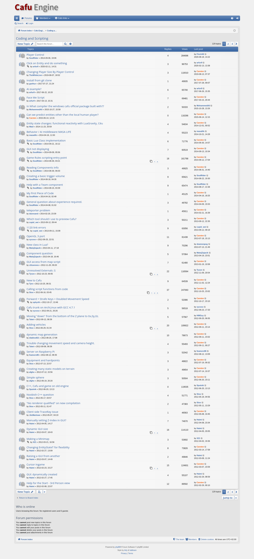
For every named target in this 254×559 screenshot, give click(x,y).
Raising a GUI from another (43, 456)
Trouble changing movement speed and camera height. (61, 343)
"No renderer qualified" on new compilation (53, 403)
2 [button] (228, 43)
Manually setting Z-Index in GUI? (46, 420)
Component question (40, 253)
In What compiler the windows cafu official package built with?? (65, 106)
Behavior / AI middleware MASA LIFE (49, 132)
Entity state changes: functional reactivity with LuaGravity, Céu (65, 123)
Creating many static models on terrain (50, 368)
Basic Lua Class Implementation (46, 140)
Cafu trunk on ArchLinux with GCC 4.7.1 (51, 307)
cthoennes (34, 265)
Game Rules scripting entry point (47, 157)
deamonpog (202, 244)
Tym (31, 284)
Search (20, 23)
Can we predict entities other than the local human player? (63, 114)
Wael (31, 127)
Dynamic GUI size (37, 429)
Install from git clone (39, 80)
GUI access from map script (43, 261)
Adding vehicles (36, 324)
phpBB (118, 547)
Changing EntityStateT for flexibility (48, 447)
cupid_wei (33, 222)
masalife (33, 135)
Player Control (35, 54)
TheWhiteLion (35, 75)
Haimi (31, 423)
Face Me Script (35, 97)
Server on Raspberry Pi (41, 351)
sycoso (32, 239)
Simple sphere (35, 377)
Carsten (200, 71)
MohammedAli (35, 109)
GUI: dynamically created (42, 474)
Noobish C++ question (40, 394)
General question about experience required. (54, 202)
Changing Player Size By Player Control (50, 72)
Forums (28, 18)
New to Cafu (34, 280)
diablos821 (34, 338)
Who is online (25, 507)
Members (44, 18)
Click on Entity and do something (47, 63)
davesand (33, 214)
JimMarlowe (34, 415)
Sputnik (32, 389)
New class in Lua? (37, 244)
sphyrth (36, 302)
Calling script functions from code (47, 289)
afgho (31, 372)
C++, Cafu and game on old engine (48, 386)
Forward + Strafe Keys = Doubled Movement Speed (58, 299)
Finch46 (200, 54)
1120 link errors (36, 227)
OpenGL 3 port (36, 236)
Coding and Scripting (32, 38)
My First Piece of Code (40, 193)
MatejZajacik (35, 248)
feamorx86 (34, 355)
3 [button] (232, 43)
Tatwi (31, 319)
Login (30, 23)
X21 (34, 442)
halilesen (133, 550)
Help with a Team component (45, 184)
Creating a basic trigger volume (46, 176)
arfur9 (35, 66)
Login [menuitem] (238, 19)
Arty (125, 550)
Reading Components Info (43, 167)
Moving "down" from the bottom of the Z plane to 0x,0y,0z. (63, 316)
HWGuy (200, 315)
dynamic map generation (42, 334)
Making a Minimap (38, 439)
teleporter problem (38, 210)
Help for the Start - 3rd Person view (48, 483)
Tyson (32, 274)
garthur (32, 84)
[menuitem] (232, 18)
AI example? (34, 89)
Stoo (31, 292)
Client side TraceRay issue (42, 411)
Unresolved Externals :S (41, 270)
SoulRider (33, 58)
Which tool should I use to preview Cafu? (51, 219)
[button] (236, 44)
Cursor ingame (36, 464)
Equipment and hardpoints (43, 360)
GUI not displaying (38, 149)
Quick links (17, 19)
